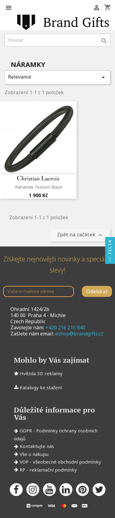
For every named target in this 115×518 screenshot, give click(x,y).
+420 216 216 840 (65, 327)
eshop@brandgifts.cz (79, 333)
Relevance (57, 77)
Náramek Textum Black (38, 187)
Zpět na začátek (80, 235)
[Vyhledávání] (57, 40)
